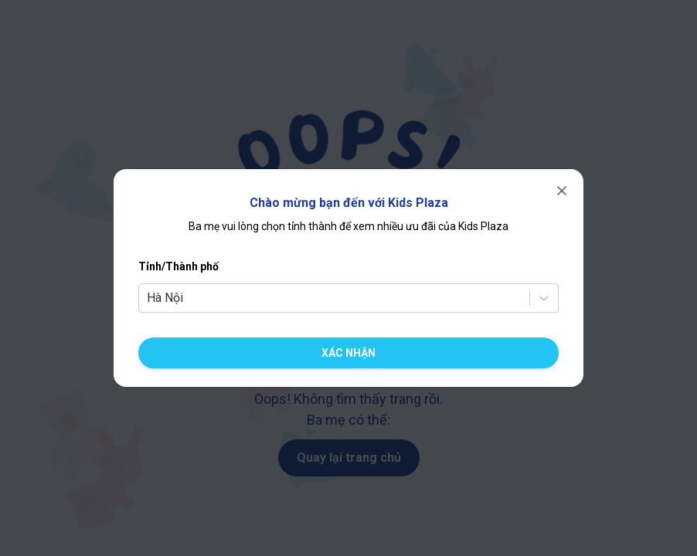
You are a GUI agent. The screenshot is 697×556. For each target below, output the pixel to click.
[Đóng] (561, 190)
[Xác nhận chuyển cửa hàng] (348, 352)
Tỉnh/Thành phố (178, 266)
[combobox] (148, 298)
